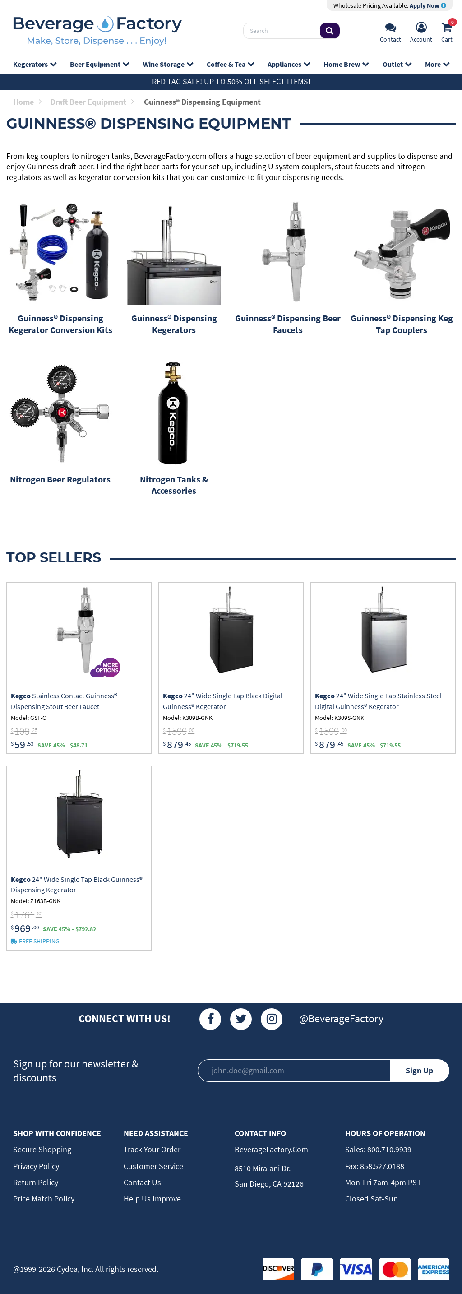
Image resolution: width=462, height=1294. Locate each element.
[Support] (390, 31)
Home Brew (345, 64)
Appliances (289, 64)
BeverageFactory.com (271, 1149)
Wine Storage (168, 64)
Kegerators (34, 64)
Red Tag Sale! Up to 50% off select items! (231, 81)
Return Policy (35, 1182)
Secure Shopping (42, 1149)
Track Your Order (152, 1149)
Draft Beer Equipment (92, 102)
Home (27, 102)
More (437, 64)
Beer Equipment (99, 64)
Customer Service (153, 1166)
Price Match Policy (43, 1198)
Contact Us (142, 1182)
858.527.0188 (381, 1166)
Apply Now (428, 5)
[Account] (421, 31)
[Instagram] (271, 1019)
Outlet (397, 64)
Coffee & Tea (230, 64)
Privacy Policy (36, 1166)
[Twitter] (241, 1019)
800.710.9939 (388, 1149)
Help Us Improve (152, 1198)
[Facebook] (210, 1019)
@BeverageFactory (341, 1018)
